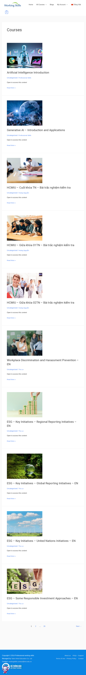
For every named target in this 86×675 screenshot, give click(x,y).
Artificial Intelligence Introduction (29, 76)
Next (78, 641)
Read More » (11, 91)
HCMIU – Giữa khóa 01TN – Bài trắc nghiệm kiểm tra (42, 249)
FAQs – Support (78, 655)
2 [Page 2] (35, 641)
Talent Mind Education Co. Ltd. (22, 658)
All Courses (34, 16)
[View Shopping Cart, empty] (79, 16)
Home (25, 16)
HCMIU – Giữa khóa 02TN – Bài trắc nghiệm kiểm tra (42, 306)
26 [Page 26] (44, 641)
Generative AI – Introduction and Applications (38, 134)
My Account (55, 16)
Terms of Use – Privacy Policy (65, 658)
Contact (81, 658)
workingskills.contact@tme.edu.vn (21, 661)
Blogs (46, 16)
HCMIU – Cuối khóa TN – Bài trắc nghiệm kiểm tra (40, 191)
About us (67, 655)
